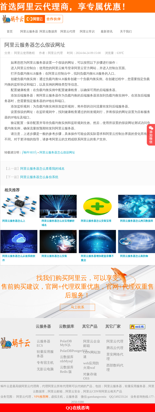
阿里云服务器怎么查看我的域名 (42, 168)
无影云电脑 (45, 369)
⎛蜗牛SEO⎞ (29, 152)
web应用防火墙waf (91, 365)
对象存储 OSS (90, 376)
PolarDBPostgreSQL (69, 351)
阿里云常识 (87, 31)
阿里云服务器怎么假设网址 (57, 152)
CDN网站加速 (92, 354)
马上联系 (77, 307)
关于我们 (126, 31)
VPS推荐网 (41, 396)
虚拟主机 (57, 396)
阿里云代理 (67, 31)
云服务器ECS (43, 343)
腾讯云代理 (114, 348)
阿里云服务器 (29, 31)
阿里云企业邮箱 (91, 344)
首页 (10, 31)
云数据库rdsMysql (66, 359)
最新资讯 (107, 31)
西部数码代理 (114, 368)
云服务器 (72, 396)
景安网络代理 (114, 357)
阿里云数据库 (48, 31)
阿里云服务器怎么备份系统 (39, 177)
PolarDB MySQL (66, 343)
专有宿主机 (45, 362)
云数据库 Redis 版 (66, 369)
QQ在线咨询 (77, 407)
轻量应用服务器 (45, 354)
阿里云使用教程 (24, 53)
